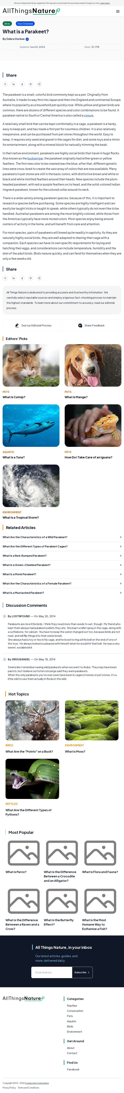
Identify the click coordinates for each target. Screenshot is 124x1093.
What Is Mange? (76, 397)
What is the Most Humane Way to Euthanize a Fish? (94, 924)
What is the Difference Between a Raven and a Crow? (22, 924)
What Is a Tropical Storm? (21, 517)
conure (88, 115)
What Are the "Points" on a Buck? (29, 751)
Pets (6, 391)
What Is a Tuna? (14, 457)
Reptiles (12, 803)
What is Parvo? (16, 872)
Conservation (75, 1010)
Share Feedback (91, 325)
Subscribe (82, 972)
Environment (12, 512)
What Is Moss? (75, 751)
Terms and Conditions (28, 1087)
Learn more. (105, 3)
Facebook (73, 1069)
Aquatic (9, 452)
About (70, 1048)
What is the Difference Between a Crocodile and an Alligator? (60, 876)
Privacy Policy (9, 1087)
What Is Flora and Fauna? (100, 872)
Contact (72, 1053)
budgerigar (35, 158)
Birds (9, 745)
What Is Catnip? (14, 397)
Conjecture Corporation (37, 1083)
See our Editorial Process (33, 325)
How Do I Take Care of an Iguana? (88, 457)
